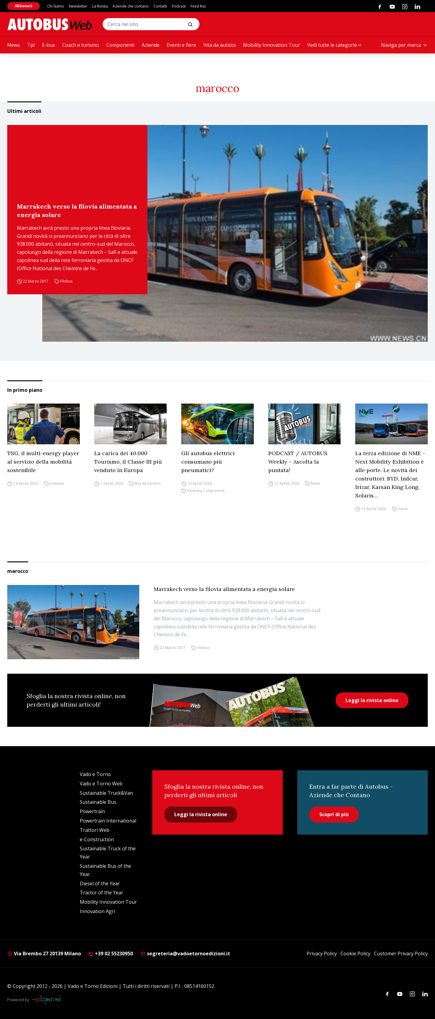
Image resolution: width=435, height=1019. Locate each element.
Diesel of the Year (100, 883)
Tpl (31, 45)
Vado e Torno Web (101, 783)
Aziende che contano (131, 6)
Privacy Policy (322, 953)
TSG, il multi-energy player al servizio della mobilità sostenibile (43, 462)
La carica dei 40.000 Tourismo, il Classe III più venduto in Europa (128, 462)
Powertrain (92, 811)
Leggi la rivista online (372, 700)
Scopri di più (334, 814)
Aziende (151, 45)
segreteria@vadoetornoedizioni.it (185, 953)
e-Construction (97, 839)
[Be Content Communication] (48, 1000)
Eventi (403, 508)
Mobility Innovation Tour (271, 45)
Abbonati (23, 5)
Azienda (57, 483)
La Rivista (100, 6)
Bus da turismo (148, 483)
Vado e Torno (95, 774)
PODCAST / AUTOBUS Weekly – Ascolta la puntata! (297, 462)
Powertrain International (108, 820)
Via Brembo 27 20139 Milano (44, 953)
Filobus (66, 281)
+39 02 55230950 (110, 953)
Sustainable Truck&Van (106, 793)
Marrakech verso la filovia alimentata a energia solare (77, 211)
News (13, 45)
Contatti (160, 6)
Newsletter (78, 6)
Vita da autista (219, 45)
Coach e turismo (80, 45)
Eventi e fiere (181, 45)
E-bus (48, 45)
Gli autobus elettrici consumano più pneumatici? (208, 462)
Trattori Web (94, 830)
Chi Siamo (55, 6)
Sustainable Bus (98, 802)
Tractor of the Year (101, 892)
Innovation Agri (97, 911)
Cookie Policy (355, 953)
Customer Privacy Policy (401, 953)
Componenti (120, 45)
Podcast (179, 6)
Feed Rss (198, 6)
